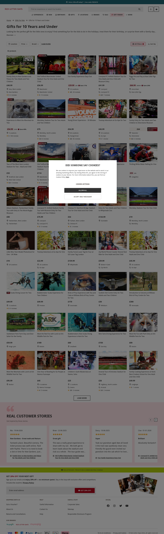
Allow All (83, 190)
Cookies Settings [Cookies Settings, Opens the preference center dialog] (83, 184)
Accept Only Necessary (83, 197)
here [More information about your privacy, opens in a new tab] (67, 177)
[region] (83, 181)
